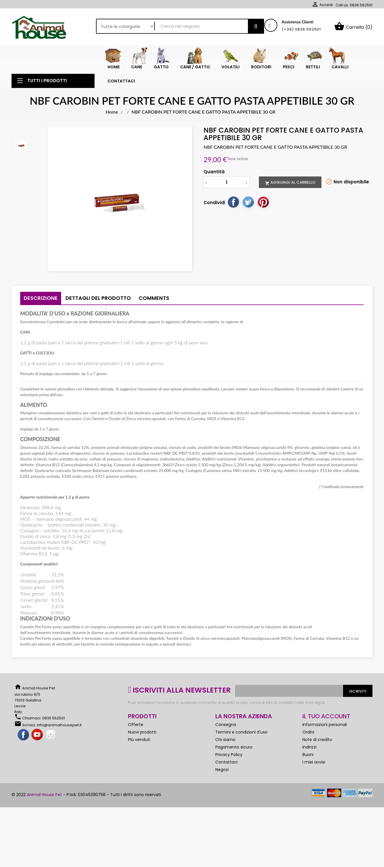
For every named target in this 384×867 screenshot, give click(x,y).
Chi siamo (225, 749)
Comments (154, 307)
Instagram (51, 744)
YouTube (37, 744)
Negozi (222, 779)
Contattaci (226, 771)
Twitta (248, 211)
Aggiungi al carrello (290, 192)
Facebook (23, 744)
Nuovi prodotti (142, 741)
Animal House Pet (44, 804)
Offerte (135, 734)
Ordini (308, 741)
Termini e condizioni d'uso (241, 741)
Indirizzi (309, 756)
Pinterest (263, 211)
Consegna (225, 734)
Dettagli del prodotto (98, 307)
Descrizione (41, 307)
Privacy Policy (228, 764)
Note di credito (317, 749)
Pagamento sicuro (234, 756)
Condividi (233, 211)
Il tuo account (326, 726)
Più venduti (139, 749)
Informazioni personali (324, 734)
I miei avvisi (313, 771)
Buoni (307, 764)
